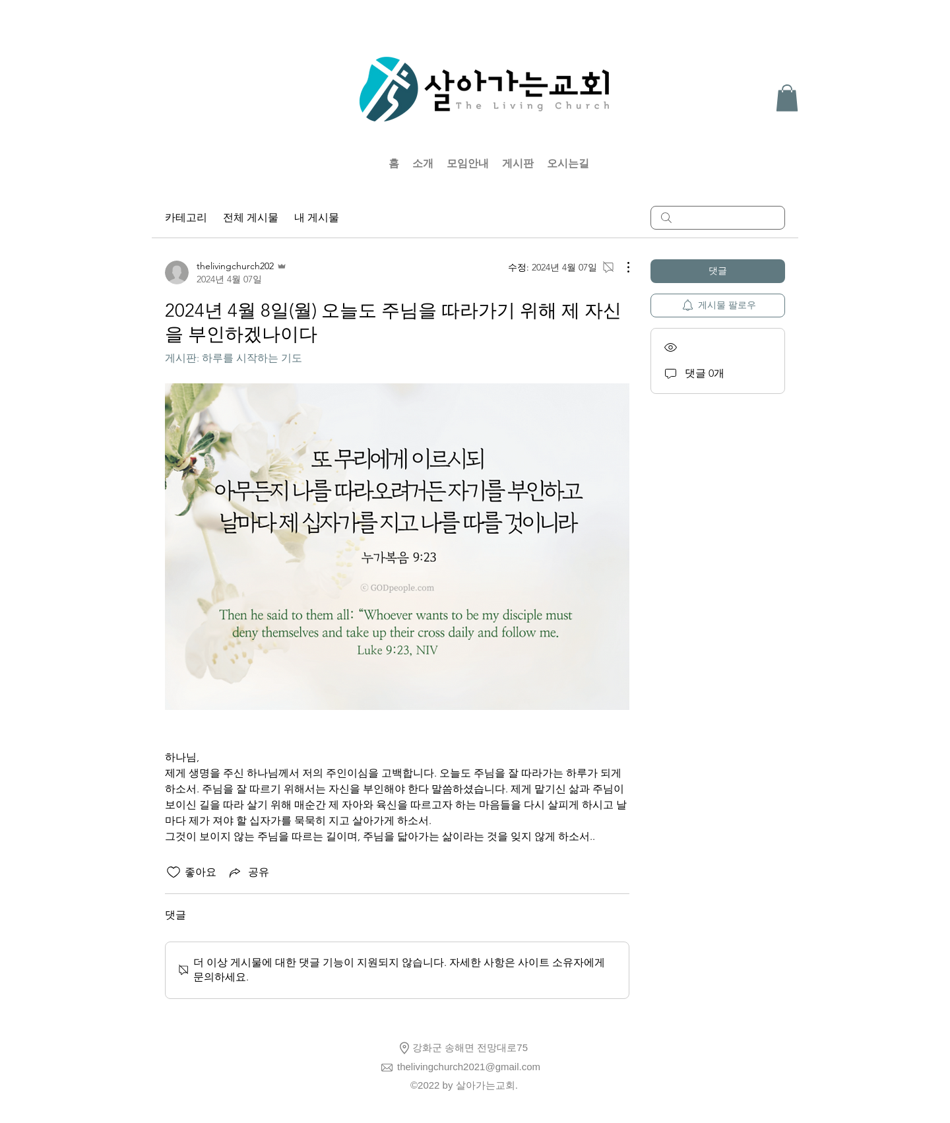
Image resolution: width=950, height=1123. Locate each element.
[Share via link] (248, 872)
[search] (717, 218)
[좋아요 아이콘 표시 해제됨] (173, 872)
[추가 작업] (621, 267)
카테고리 (186, 217)
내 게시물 (316, 217)
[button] (787, 98)
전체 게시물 (250, 217)
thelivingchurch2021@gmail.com (468, 1066)
